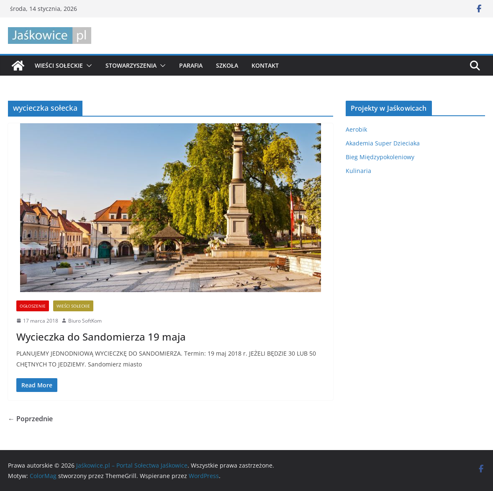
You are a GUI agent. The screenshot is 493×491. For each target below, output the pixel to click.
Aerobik (356, 129)
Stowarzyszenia (131, 65)
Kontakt (265, 65)
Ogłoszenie (33, 306)
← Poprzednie (30, 418)
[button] (87, 65)
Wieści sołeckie (59, 65)
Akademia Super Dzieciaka (383, 143)
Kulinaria (358, 171)
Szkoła (227, 65)
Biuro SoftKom (85, 320)
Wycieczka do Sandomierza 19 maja (101, 336)
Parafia (191, 65)
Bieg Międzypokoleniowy (380, 157)
